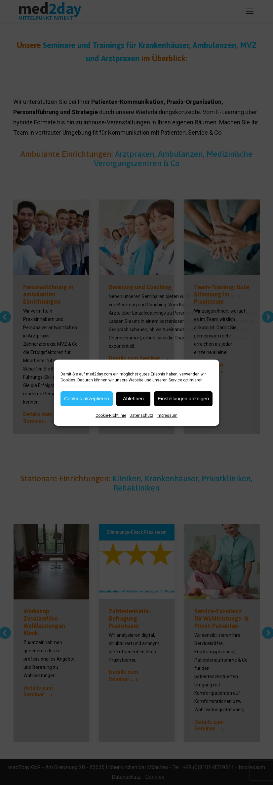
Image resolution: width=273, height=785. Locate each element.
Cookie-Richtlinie (111, 415)
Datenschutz (141, 415)
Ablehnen (133, 398)
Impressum (167, 415)
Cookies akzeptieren (86, 398)
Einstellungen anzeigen (183, 398)
